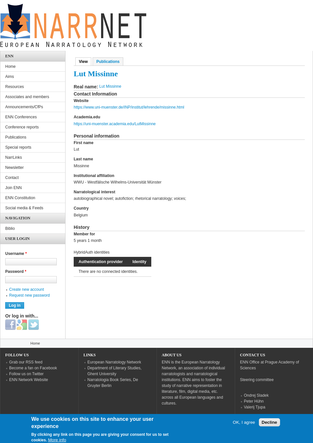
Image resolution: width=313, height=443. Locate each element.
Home (10, 66)
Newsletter (14, 167)
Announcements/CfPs (24, 107)
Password (15, 271)
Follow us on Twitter (26, 374)
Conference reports (22, 127)
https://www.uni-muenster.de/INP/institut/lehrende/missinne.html (129, 107)
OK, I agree (244, 426)
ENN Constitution (20, 198)
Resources (14, 86)
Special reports (18, 147)
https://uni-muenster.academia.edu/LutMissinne (115, 124)
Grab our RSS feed (25, 362)
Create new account (26, 289)
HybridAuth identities (92, 252)
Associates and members (27, 97)
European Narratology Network (114, 362)
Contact (12, 177)
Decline (269, 426)
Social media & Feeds (24, 208)
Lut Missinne (110, 86)
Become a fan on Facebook (33, 368)
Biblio (10, 228)
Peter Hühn (254, 401)
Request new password (29, 295)
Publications (107, 61)
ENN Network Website (28, 379)
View (85, 61)
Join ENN (13, 187)
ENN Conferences (21, 117)
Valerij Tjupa (254, 407)
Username (16, 253)
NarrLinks (13, 157)
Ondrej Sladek (256, 395)
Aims (9, 76)
